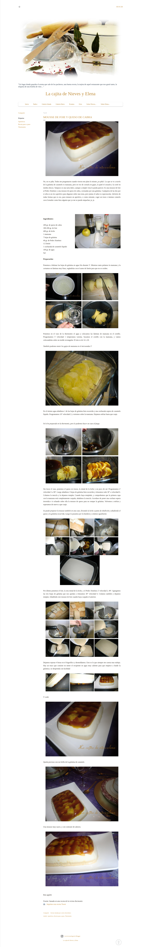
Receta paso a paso (24, 124)
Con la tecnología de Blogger (70, 936)
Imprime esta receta (54, 904)
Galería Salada (46, 104)
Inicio (27, 104)
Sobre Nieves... (91, 104)
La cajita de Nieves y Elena (70, 93)
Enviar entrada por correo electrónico (61, 913)
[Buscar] (119, 7)
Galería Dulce (60, 104)
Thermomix (22, 127)
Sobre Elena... (105, 104)
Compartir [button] (21, 113)
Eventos (71, 104)
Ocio (80, 104)
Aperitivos (21, 121)
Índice (35, 104)
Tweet (63, 904)
